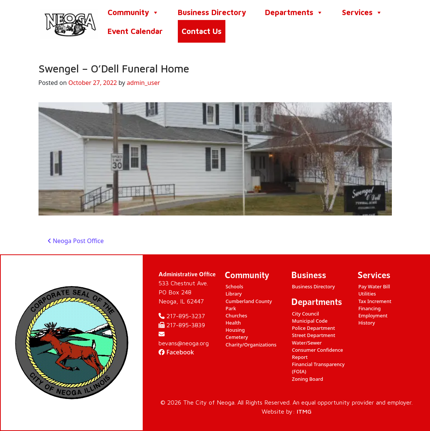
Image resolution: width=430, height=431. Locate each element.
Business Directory (212, 12)
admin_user (143, 83)
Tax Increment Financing (374, 305)
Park (230, 308)
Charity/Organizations (250, 344)
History (366, 322)
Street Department (313, 335)
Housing (235, 329)
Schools (234, 286)
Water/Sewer (307, 342)
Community (133, 12)
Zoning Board (307, 379)
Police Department (313, 328)
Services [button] (362, 12)
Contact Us (202, 31)
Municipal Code (309, 320)
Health (233, 322)
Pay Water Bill (374, 286)
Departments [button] (294, 12)
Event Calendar (135, 31)
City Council (305, 313)
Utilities (367, 293)
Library (233, 293)
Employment (372, 315)
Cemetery (236, 337)
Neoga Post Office (76, 241)
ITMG (304, 411)
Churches (236, 315)
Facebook (176, 352)
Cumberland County (248, 301)
